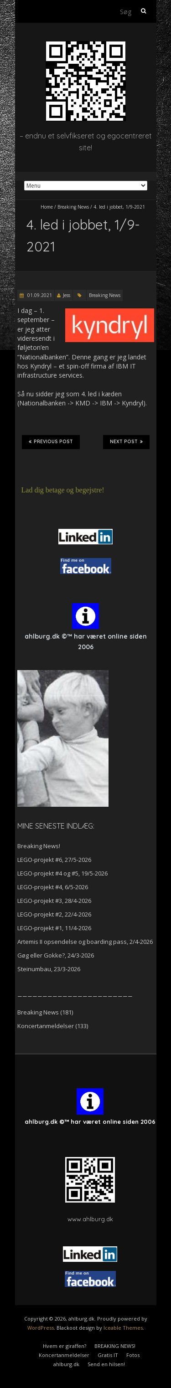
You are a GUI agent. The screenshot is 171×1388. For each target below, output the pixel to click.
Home (47, 207)
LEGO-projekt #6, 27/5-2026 (54, 859)
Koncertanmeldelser (45, 1026)
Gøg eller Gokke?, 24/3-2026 (55, 955)
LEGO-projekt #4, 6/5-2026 (52, 887)
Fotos (133, 1355)
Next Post (126, 441)
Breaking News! (38, 846)
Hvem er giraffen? (64, 1345)
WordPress (40, 1327)
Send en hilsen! (106, 1364)
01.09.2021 (39, 295)
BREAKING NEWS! (114, 1345)
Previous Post (51, 441)
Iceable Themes (123, 1327)
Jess (66, 295)
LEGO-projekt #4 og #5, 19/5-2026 (62, 873)
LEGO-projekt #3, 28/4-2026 (54, 900)
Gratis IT (108, 1355)
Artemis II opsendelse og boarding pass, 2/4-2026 (85, 941)
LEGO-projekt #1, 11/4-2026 (54, 928)
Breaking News (73, 207)
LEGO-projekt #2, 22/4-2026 (54, 914)
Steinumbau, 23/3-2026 (48, 969)
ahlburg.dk (66, 1364)
